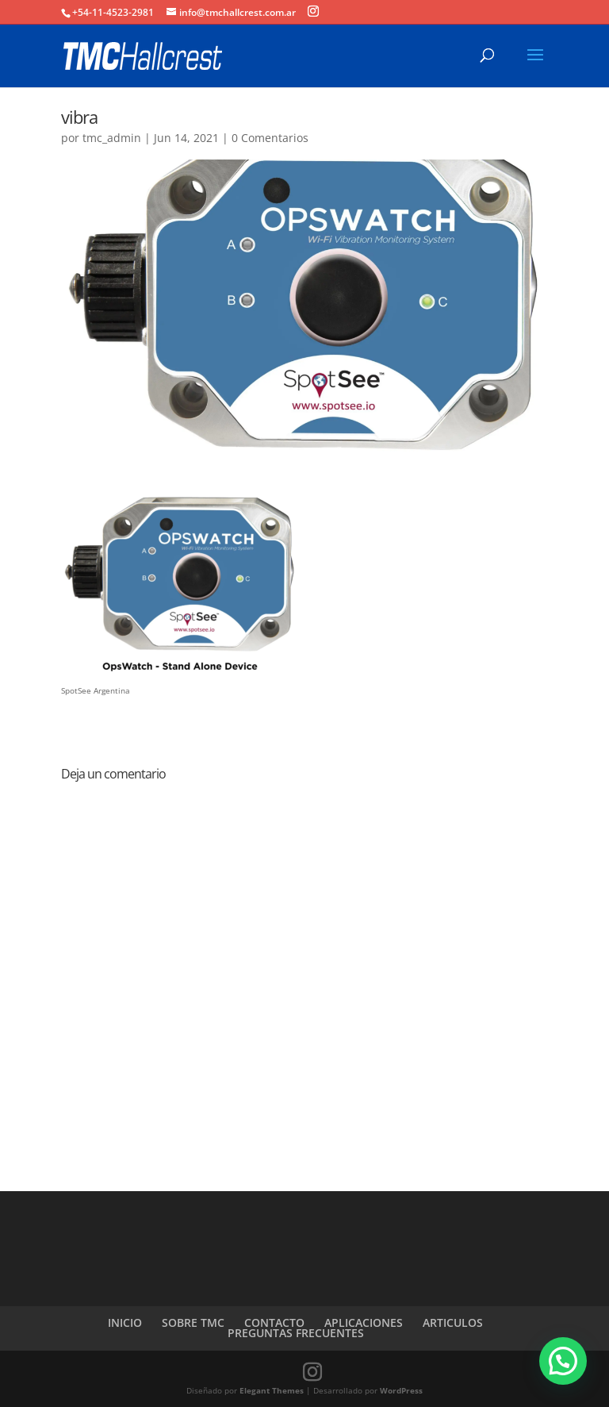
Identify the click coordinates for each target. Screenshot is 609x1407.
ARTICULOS (453, 1322)
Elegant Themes (271, 1390)
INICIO (125, 1322)
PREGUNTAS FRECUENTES (296, 1332)
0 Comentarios (270, 137)
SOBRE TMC (193, 1322)
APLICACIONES (363, 1322)
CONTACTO (274, 1322)
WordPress (401, 1390)
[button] (563, 1361)
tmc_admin (111, 137)
